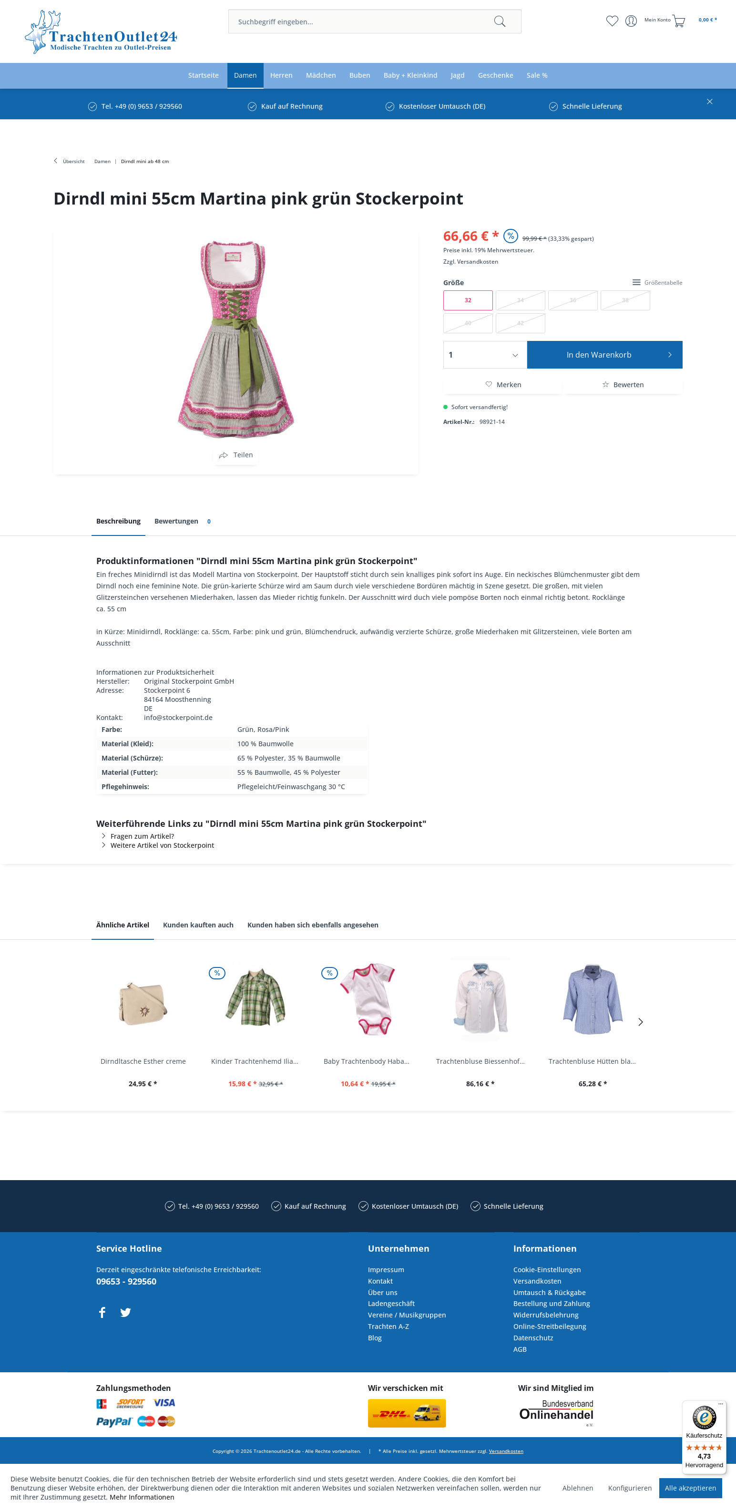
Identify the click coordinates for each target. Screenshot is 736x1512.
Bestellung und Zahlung (551, 1303)
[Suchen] (500, 21)
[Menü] (720, 1406)
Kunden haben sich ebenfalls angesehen (312, 924)
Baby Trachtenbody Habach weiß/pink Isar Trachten (370, 1061)
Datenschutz (533, 1337)
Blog (375, 1337)
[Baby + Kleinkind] (410, 75)
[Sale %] (537, 75)
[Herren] (281, 75)
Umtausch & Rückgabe (549, 1292)
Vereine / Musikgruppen (407, 1314)
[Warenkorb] (696, 21)
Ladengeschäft (391, 1303)
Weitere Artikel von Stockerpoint (155, 845)
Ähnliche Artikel (122, 924)
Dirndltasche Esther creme (143, 1061)
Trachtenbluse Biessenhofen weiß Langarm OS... (483, 1061)
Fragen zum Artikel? (135, 836)
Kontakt (380, 1281)
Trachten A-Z (388, 1326)
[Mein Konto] (649, 21)
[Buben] (360, 75)
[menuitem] (374, 21)
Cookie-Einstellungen (547, 1269)
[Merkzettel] (612, 21)
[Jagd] (457, 75)
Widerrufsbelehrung (546, 1314)
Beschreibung (118, 520)
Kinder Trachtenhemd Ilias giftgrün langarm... (258, 1061)
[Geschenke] (495, 75)
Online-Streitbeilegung (549, 1326)
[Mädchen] (321, 75)
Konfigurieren (630, 1487)
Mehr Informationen (142, 1497)
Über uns (383, 1292)
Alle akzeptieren (690, 1487)
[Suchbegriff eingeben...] (374, 21)
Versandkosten (478, 261)
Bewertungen (184, 521)
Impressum (386, 1269)
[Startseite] (203, 75)
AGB (520, 1349)
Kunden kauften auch (198, 924)
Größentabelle (658, 282)
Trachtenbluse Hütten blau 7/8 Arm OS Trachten (595, 1061)
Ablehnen (577, 1487)
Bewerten (623, 384)
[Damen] (245, 75)
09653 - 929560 (126, 1281)
